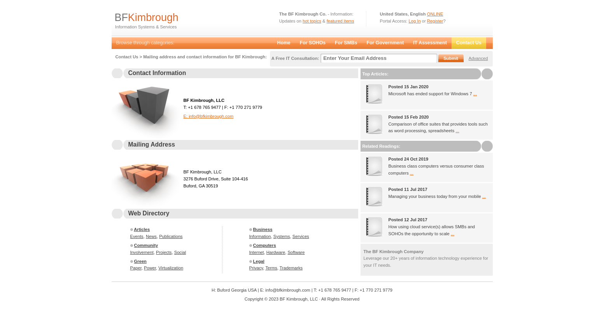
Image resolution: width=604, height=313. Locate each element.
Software (296, 252)
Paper (136, 268)
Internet (256, 252)
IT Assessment (429, 42)
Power (150, 268)
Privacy (256, 268)
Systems (281, 236)
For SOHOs (313, 42)
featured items (340, 21)
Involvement (142, 252)
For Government (385, 42)
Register (435, 21)
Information (260, 236)
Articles (142, 229)
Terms (271, 268)
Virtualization (170, 268)
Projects (164, 252)
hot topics (312, 21)
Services (300, 236)
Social (180, 252)
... (475, 93)
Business (263, 229)
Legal (258, 261)
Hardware (275, 252)
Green (140, 261)
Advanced (478, 58)
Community (146, 245)
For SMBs (346, 42)
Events (137, 236)
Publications (170, 236)
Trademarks (291, 268)
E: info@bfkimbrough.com (209, 116)
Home (284, 42)
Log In (415, 21)
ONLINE (435, 14)
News (151, 236)
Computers (264, 245)
